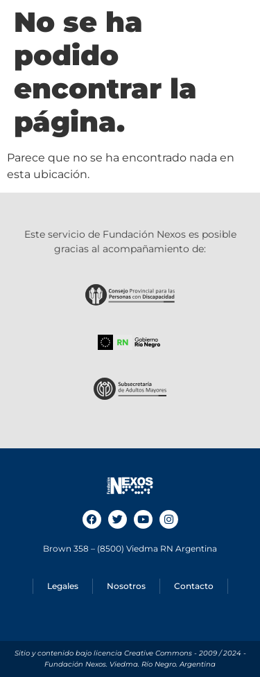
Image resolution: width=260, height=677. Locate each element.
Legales (62, 586)
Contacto (194, 586)
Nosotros (126, 586)
